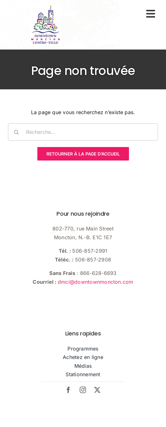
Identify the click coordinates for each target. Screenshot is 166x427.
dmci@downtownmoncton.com (95, 282)
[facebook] (68, 390)
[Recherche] (16, 132)
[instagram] (83, 390)
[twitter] (97, 390)
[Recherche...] (83, 132)
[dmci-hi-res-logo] (45, 6)
